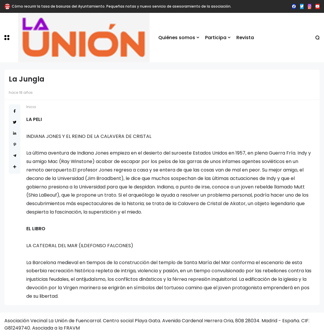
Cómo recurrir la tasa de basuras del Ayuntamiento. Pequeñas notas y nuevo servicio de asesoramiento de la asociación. (121, 6)
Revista (245, 37)
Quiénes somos (176, 37)
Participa (215, 37)
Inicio (31, 106)
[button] (6, 37)
